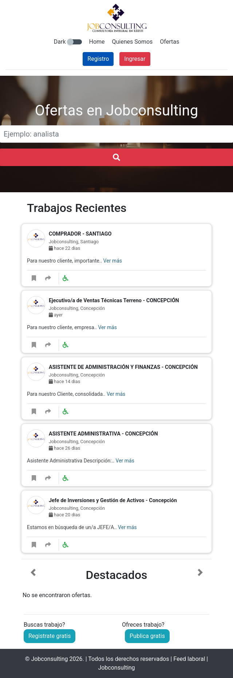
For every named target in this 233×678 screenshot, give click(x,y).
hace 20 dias (64, 514)
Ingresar (134, 58)
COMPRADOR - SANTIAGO (80, 234)
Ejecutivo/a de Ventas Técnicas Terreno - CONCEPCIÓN (114, 300)
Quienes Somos (132, 41)
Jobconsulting (49, 658)
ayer (56, 315)
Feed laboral (189, 658)
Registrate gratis (49, 635)
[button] (33, 584)
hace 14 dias (64, 381)
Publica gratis (147, 635)
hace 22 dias (64, 248)
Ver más (112, 261)
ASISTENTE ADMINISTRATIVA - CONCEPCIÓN (103, 434)
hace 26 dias (64, 448)
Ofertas (169, 41)
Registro (98, 58)
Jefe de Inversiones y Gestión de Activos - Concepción (113, 500)
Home (97, 41)
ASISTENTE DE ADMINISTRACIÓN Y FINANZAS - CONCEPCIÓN (123, 367)
